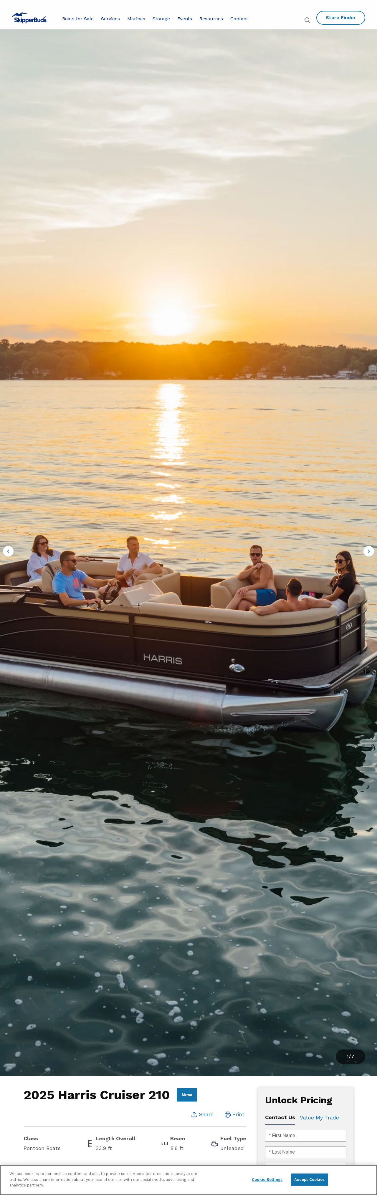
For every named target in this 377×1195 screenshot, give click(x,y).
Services (110, 18)
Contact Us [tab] (280, 1117)
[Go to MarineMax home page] (29, 18)
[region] (188, 1180)
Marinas (136, 18)
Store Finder (341, 17)
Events (184, 18)
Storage (161, 18)
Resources (211, 18)
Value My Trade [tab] (319, 1117)
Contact (239, 18)
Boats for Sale (78, 18)
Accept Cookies (309, 1179)
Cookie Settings (267, 1179)
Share (206, 1114)
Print (238, 1114)
